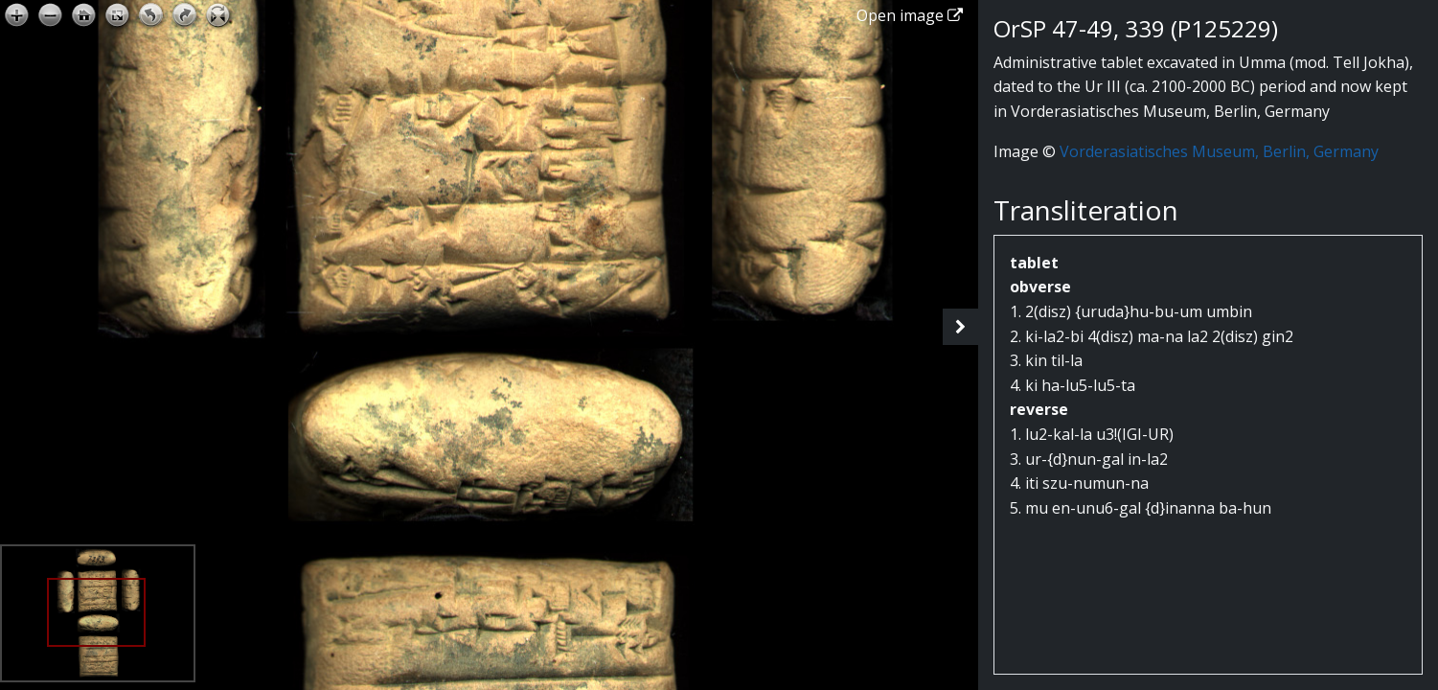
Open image (909, 15)
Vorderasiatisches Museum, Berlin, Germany (1219, 151)
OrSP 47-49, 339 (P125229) (1135, 28)
